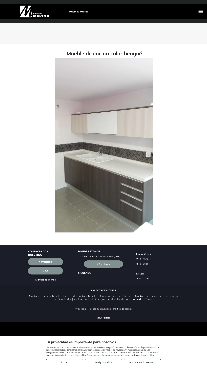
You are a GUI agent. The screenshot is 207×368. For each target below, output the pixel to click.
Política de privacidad (100, 308)
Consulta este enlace (96, 355)
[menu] (200, 11)
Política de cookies (123, 308)
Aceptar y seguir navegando (142, 362)
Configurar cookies (103, 362)
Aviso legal (80, 308)
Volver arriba (103, 317)
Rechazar (65, 362)
